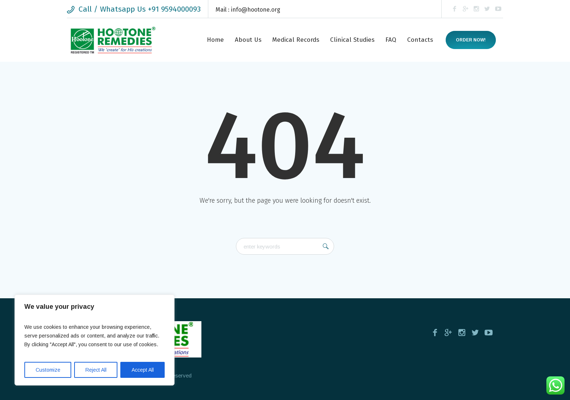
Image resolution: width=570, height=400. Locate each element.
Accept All (143, 370)
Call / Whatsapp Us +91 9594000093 (140, 9)
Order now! (471, 40)
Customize (48, 370)
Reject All (96, 370)
